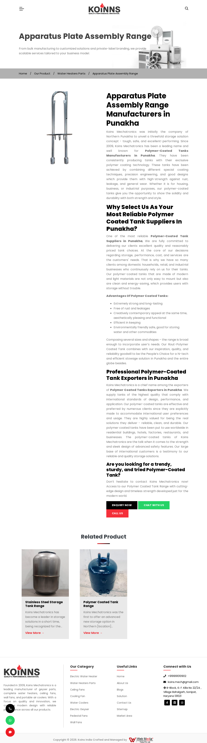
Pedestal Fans (79, 716)
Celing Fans (77, 689)
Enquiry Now (122, 505)
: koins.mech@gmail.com (181, 682)
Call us (117, 513)
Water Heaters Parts (71, 73)
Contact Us (124, 703)
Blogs (120, 689)
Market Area (124, 716)
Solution (122, 696)
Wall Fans (76, 722)
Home (23, 73)
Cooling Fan (77, 696)
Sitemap (122, 709)
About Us (122, 683)
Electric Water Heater (83, 676)
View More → (34, 633)
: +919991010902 (174, 676)
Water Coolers (79, 703)
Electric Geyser (79, 709)
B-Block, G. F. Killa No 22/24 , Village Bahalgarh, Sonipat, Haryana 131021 (182, 692)
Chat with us (154, 505)
